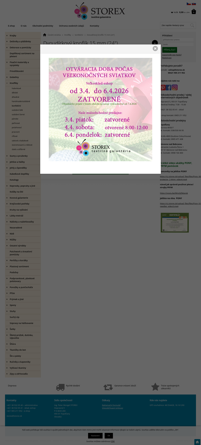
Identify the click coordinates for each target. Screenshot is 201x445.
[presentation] (100, 222)
